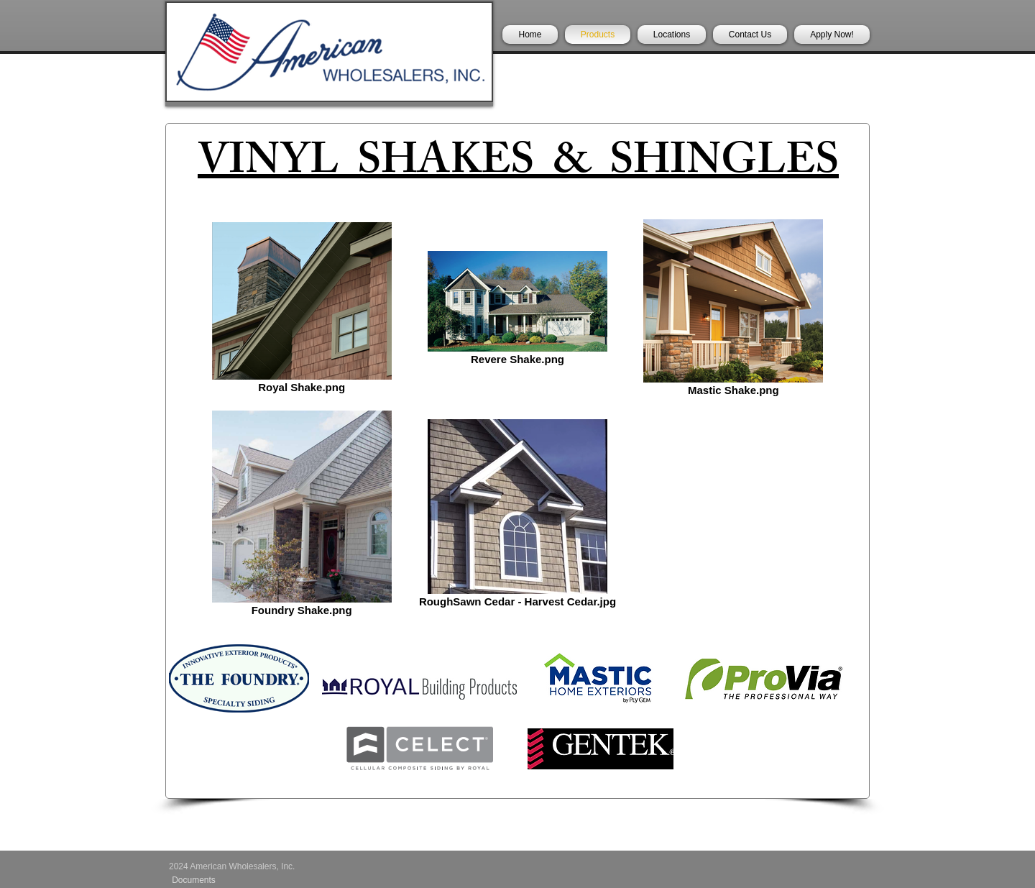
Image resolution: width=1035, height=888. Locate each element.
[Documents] (193, 879)
